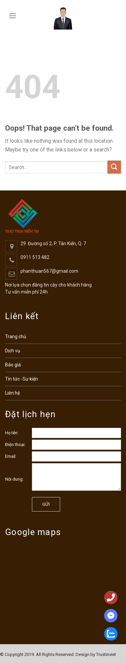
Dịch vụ (12, 350)
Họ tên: (11, 432)
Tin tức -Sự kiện (21, 379)
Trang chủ (15, 336)
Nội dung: (14, 479)
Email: (10, 456)
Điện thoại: (15, 444)
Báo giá (13, 364)
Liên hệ (12, 393)
